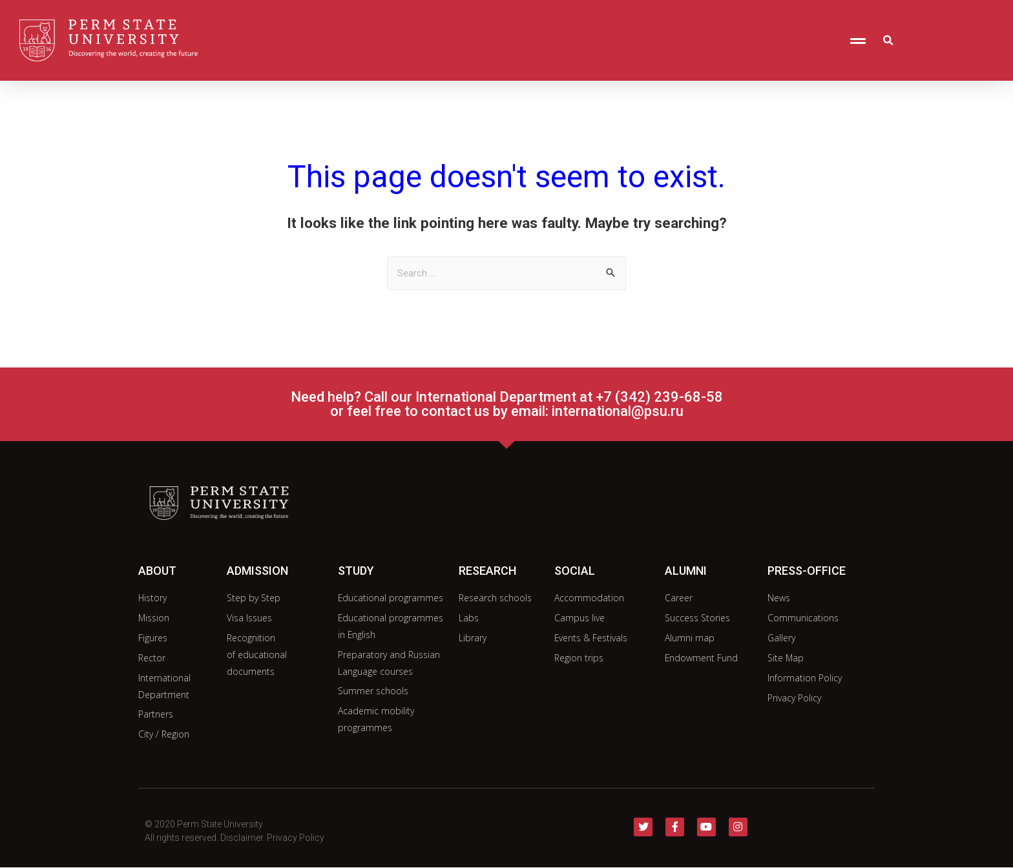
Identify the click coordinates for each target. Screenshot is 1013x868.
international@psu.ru (617, 411)
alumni (686, 570)
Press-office (807, 570)
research (487, 570)
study (356, 570)
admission (257, 570)
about (157, 570)
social (574, 570)
